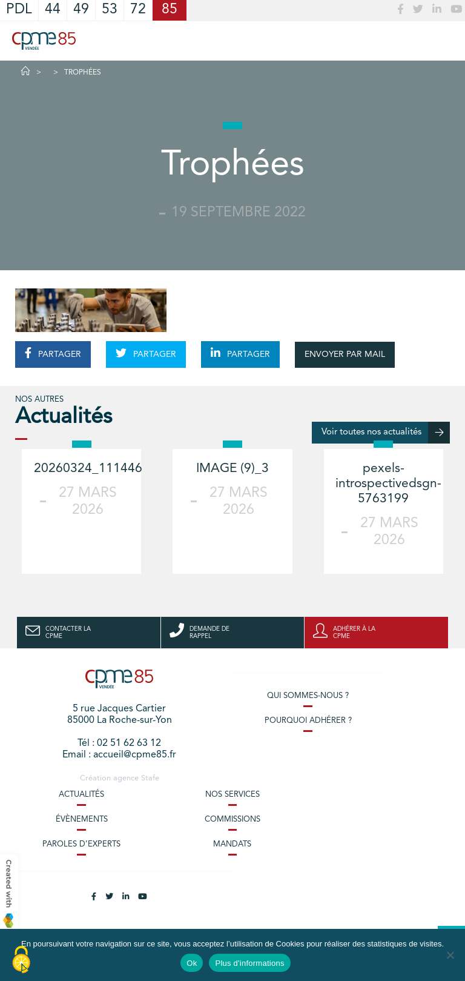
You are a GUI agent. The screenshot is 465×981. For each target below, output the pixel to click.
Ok (191, 963)
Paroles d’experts (81, 844)
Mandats (232, 844)
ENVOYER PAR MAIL (345, 354)
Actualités (81, 795)
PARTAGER (53, 353)
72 (138, 10)
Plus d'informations (249, 963)
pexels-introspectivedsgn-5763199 (388, 483)
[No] (450, 955)
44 (53, 10)
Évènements (82, 819)
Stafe (150, 778)
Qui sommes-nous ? (308, 696)
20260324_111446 (88, 468)
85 (169, 10)
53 (109, 10)
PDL (19, 10)
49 (81, 10)
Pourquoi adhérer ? (308, 721)
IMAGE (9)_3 (232, 468)
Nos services (232, 795)
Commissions (232, 819)
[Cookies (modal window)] (21, 960)
